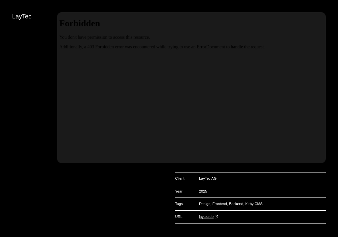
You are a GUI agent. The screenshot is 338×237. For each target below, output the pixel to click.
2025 (203, 191)
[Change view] (332, 63)
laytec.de (206, 217)
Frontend (219, 204)
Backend (236, 204)
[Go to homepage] (332, 17)
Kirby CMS (254, 204)
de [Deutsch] (332, 86)
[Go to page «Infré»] (332, 51)
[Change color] (332, 6)
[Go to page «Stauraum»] (332, 40)
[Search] (332, 74)
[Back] (332, 28)
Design (204, 204)
